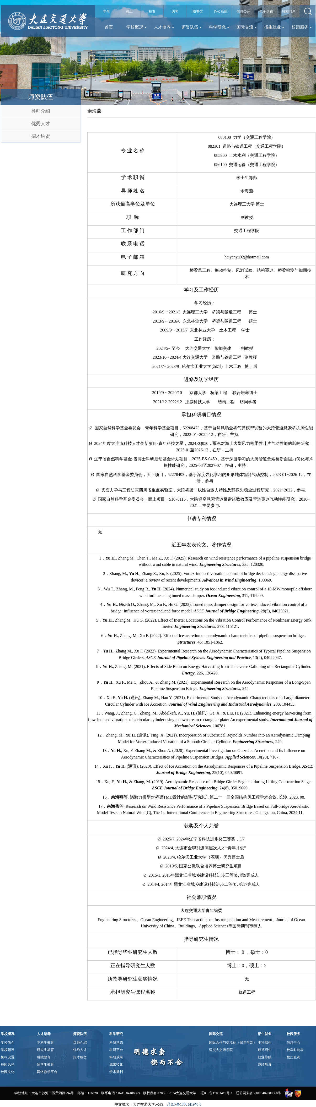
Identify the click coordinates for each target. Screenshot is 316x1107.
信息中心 (293, 1042)
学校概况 (136, 27)
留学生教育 (45, 1064)
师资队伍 (191, 27)
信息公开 (243, 11)
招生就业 (274, 27)
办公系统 (220, 11)
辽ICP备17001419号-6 (184, 1104)
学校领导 (7, 1050)
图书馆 (197, 11)
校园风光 (7, 1064)
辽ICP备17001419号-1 (217, 1093)
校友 (152, 11)
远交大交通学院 (221, 1050)
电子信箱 (266, 11)
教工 (129, 11)
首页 (109, 27)
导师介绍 (40, 111)
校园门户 (289, 11)
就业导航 (264, 1057)
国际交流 (247, 27)
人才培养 (164, 27)
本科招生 (264, 1042)
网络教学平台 (47, 1072)
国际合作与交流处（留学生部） (233, 1042)
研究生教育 (45, 1050)
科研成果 (116, 1057)
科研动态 (116, 1042)
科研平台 (116, 1050)
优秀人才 (40, 123)
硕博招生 (264, 1050)
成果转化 (116, 1064)
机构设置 (7, 1057)
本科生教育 (45, 1042)
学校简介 (7, 1042)
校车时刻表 (295, 1050)
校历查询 (293, 1057)
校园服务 (302, 27)
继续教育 (44, 1057)
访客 (175, 11)
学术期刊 (116, 1072)
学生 (106, 11)
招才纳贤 (40, 136)
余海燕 (94, 111)
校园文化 (7, 1072)
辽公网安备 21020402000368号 (258, 1093)
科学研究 (219, 27)
